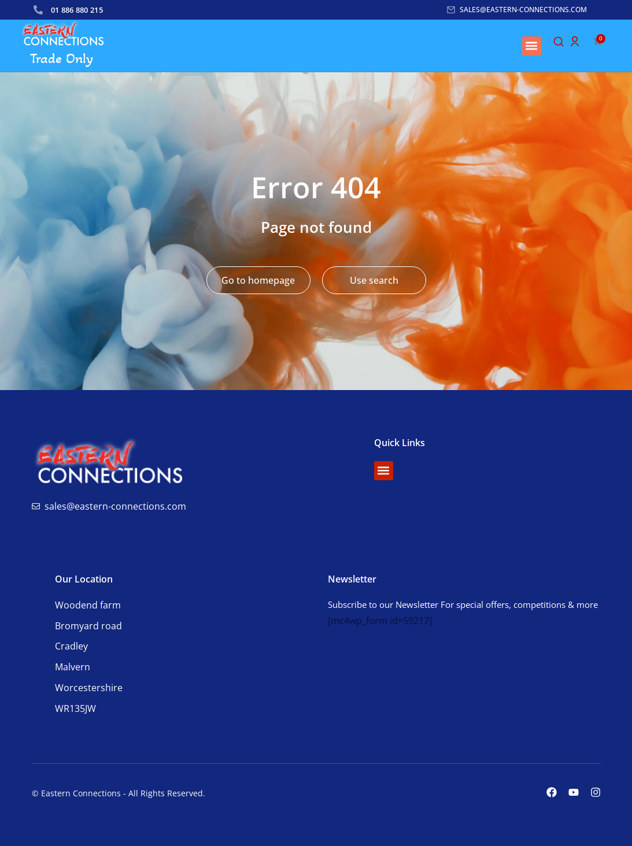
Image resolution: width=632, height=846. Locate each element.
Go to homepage (258, 280)
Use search (374, 280)
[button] (531, 45)
